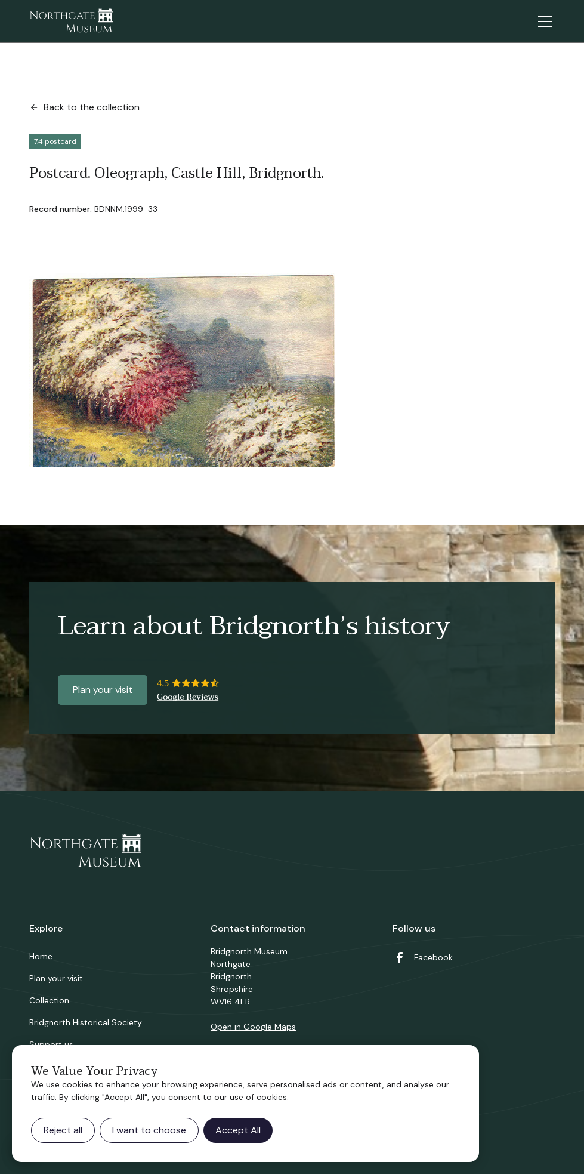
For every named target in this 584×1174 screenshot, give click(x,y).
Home (40, 956)
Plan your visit (102, 689)
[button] (543, 21)
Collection (49, 1000)
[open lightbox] (182, 370)
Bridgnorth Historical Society (85, 1022)
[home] (71, 21)
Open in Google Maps (253, 1026)
